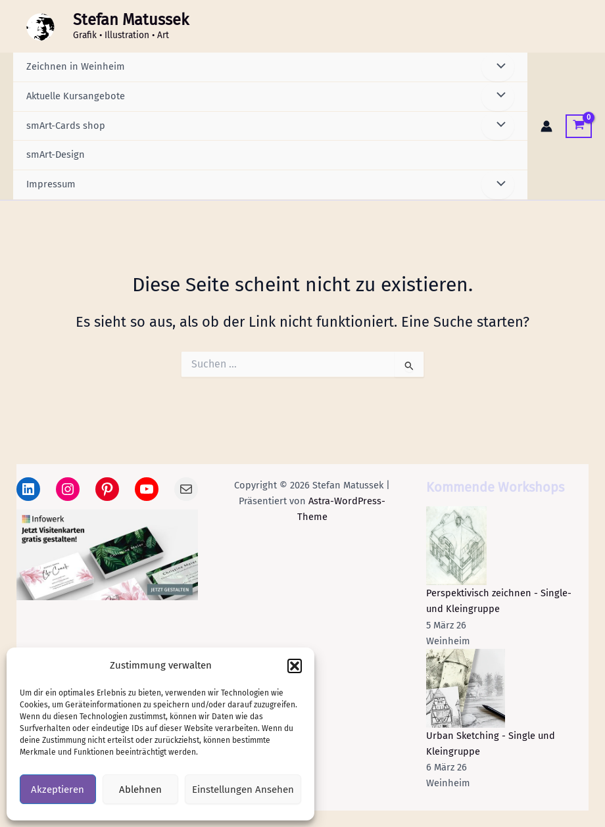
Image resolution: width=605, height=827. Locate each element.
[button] (294, 666)
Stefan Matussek (131, 20)
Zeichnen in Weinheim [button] (75, 66)
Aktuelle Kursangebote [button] (75, 96)
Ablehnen (140, 789)
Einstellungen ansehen (243, 789)
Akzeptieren (57, 789)
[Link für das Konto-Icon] (546, 126)
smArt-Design (55, 154)
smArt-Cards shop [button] (65, 125)
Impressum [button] (51, 184)
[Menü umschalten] (497, 67)
